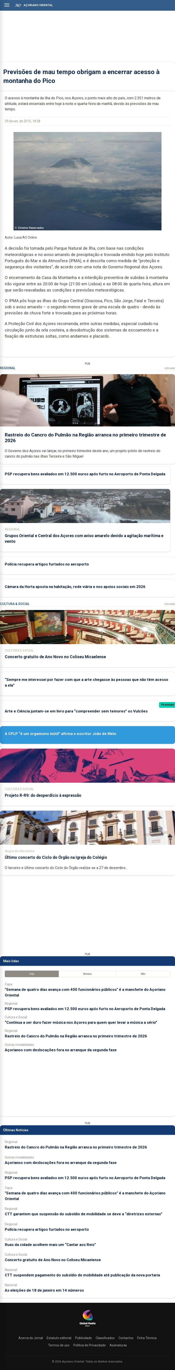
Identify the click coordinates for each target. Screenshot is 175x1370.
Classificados (105, 1338)
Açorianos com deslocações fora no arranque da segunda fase (61, 1050)
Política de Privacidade (89, 1345)
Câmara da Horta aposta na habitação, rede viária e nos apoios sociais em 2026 (75, 586)
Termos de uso (58, 1345)
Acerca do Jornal (30, 1338)
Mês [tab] (143, 973)
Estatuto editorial (59, 1338)
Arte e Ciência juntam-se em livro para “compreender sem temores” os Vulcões (76, 711)
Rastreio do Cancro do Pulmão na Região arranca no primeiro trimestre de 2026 (76, 1036)
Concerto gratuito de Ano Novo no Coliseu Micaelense (55, 657)
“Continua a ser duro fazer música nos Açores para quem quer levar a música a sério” (81, 1022)
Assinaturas (118, 1345)
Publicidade (83, 1338)
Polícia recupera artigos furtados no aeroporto (47, 564)
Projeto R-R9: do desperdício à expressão (43, 795)
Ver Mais (169, 368)
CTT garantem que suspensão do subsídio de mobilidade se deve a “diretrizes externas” (83, 1214)
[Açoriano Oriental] (87, 1327)
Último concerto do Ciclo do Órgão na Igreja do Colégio (56, 857)
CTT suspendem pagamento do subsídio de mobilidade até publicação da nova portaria (82, 1275)
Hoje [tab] (31, 973)
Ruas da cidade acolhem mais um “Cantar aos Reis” (50, 1244)
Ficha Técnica (147, 1338)
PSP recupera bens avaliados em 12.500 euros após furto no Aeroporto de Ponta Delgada (85, 473)
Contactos (125, 1338)
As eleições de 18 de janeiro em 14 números (44, 1290)
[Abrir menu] (7, 5)
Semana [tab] (87, 973)
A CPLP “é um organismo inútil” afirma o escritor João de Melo (60, 733)
